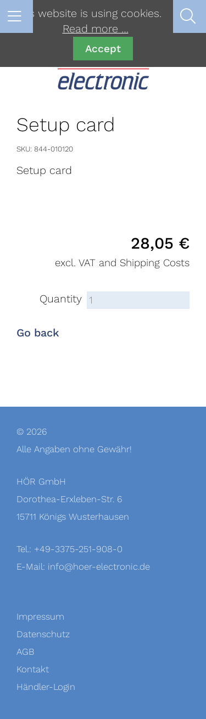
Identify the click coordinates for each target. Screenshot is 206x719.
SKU (23, 149)
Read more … (96, 29)
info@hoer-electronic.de (99, 566)
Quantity (61, 299)
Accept (103, 48)
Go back (37, 333)
